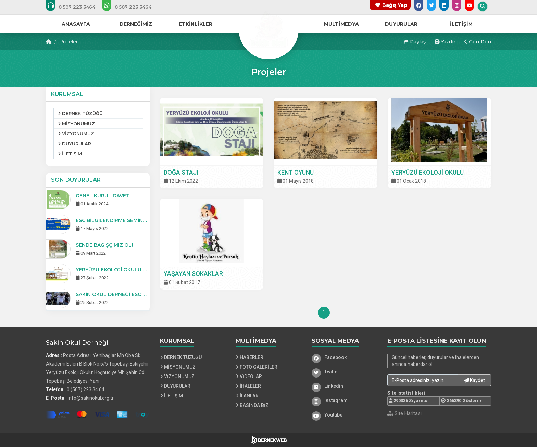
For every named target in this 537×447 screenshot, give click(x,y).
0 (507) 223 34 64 (85, 389)
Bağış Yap (394, 5)
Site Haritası (404, 413)
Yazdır (445, 42)
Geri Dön (477, 42)
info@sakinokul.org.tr (91, 398)
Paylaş (415, 42)
